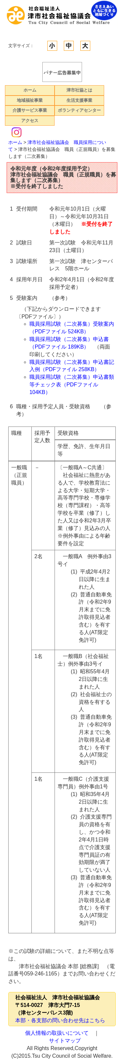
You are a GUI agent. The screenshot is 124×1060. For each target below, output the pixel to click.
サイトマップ (65, 1040)
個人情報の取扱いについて (57, 1033)
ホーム (29, 90)
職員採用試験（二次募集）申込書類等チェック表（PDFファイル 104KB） (71, 384)
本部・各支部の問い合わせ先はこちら (60, 1020)
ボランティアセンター (79, 110)
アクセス (29, 120)
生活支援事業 (79, 100)
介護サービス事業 (30, 110)
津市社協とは (79, 90)
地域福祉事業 (30, 100)
